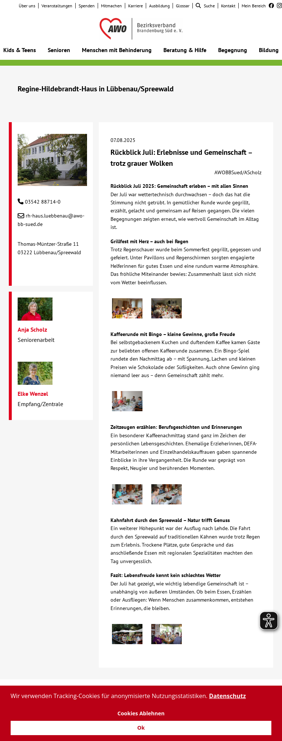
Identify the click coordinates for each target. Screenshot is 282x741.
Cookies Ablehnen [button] (141, 713)
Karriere (135, 5)
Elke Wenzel (33, 393)
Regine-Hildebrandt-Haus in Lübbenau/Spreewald (96, 89)
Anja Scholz (32, 329)
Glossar (182, 5)
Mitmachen (111, 5)
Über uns (27, 5)
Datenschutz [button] (227, 696)
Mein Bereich (254, 5)
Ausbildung (159, 5)
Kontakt (228, 5)
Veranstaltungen (56, 5)
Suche (205, 5)
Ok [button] (141, 727)
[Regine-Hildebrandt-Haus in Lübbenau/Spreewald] (52, 182)
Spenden (87, 5)
